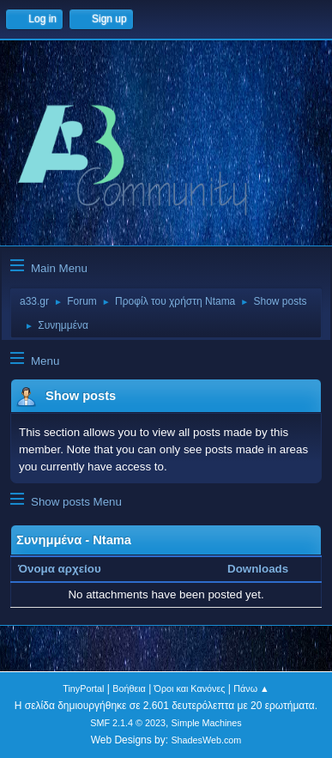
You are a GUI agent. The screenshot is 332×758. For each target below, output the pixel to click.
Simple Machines (207, 723)
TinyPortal (83, 688)
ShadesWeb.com (206, 740)
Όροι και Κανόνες (190, 688)
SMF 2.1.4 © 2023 (128, 723)
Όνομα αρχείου (68, 568)
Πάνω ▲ (251, 688)
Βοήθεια (129, 688)
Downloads (257, 568)
